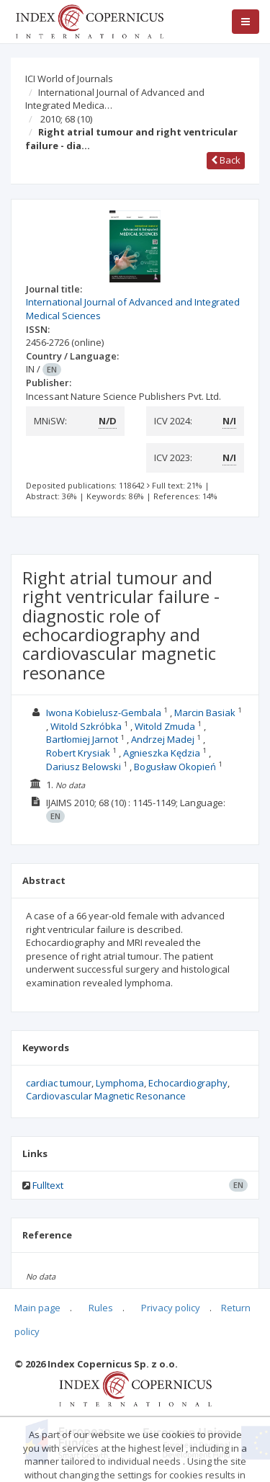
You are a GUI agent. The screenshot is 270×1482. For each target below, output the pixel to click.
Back (225, 159)
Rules (101, 1307)
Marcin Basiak (204, 712)
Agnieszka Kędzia (161, 752)
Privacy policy (170, 1307)
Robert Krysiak (78, 752)
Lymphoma (120, 1082)
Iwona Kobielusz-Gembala (103, 712)
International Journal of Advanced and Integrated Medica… (114, 99)
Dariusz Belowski (83, 766)
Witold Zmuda (165, 726)
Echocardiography (188, 1082)
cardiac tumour (58, 1082)
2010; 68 (66, 118)
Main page (37, 1307)
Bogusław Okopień (175, 766)
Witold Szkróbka (86, 726)
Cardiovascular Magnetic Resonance (106, 1095)
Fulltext (47, 1185)
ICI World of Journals (69, 78)
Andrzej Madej (162, 739)
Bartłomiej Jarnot (82, 739)
